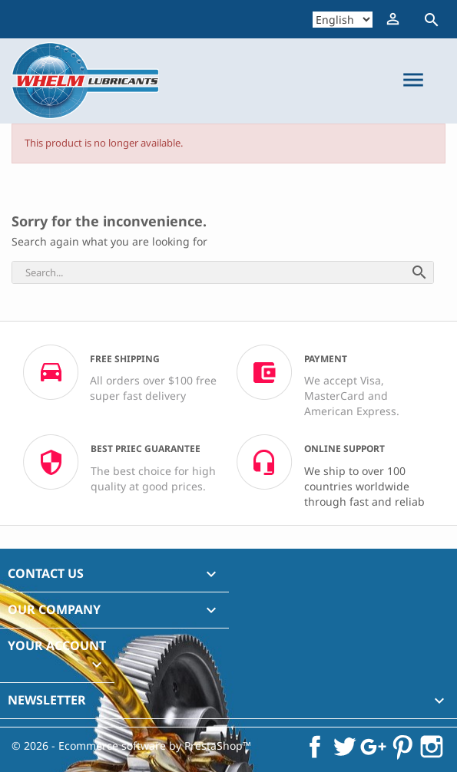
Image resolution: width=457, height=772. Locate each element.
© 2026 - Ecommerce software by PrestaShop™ (131, 745)
